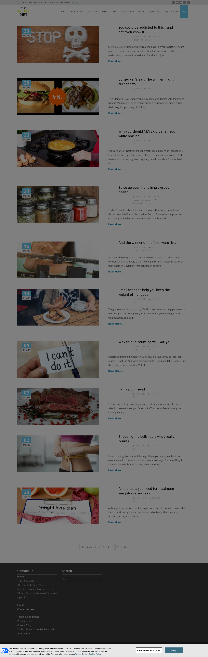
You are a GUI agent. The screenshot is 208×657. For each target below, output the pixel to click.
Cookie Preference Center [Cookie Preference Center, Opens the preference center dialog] (149, 653)
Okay (173, 653)
